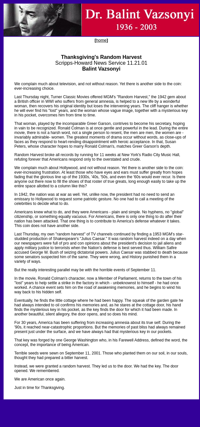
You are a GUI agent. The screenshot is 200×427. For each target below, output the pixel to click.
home (101, 40)
